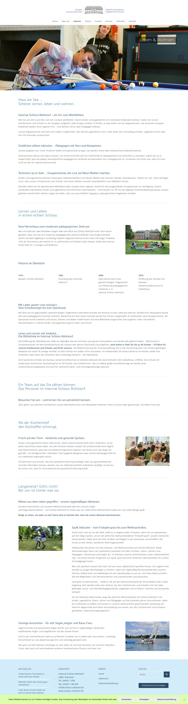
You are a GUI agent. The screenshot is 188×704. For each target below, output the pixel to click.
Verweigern (144, 699)
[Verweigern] (184, 699)
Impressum (104, 678)
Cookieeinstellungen (153, 685)
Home (101, 673)
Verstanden (126, 699)
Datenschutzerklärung (108, 683)
